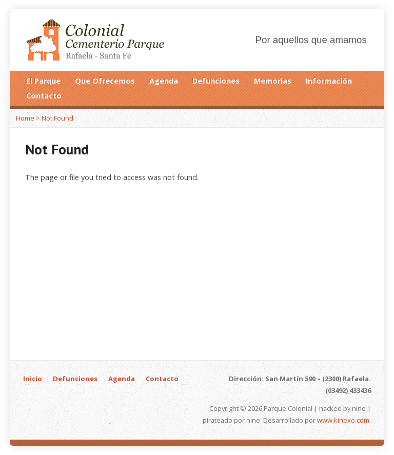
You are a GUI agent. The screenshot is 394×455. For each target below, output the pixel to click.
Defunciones (216, 81)
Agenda (163, 81)
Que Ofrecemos (105, 81)
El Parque (43, 81)
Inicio (32, 378)
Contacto (44, 96)
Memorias (272, 81)
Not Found (57, 118)
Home (25, 118)
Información (329, 81)
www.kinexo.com (343, 420)
